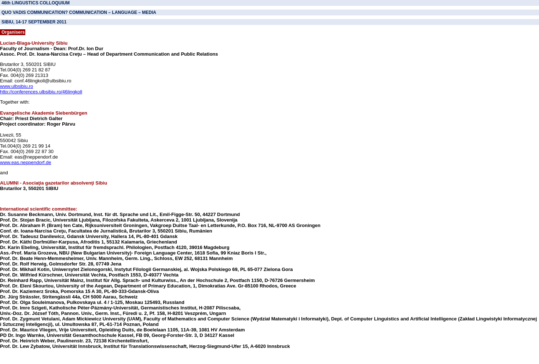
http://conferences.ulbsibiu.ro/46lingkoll (41, 91)
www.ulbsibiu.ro (16, 86)
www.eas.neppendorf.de (25, 162)
